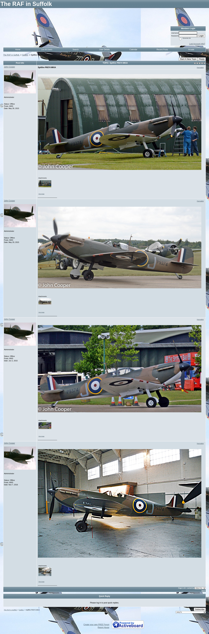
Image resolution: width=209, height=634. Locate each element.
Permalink (200, 67)
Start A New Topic (188, 59)
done (203, 590)
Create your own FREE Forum (96, 624)
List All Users (46, 49)
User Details (104, 49)
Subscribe (200, 609)
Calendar (133, 49)
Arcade (191, 49)
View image (41, 194)
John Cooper (9, 67)
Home (17, 49)
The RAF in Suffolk (11, 55)
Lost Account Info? (197, 44)
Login (201, 36)
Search (75, 49)
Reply (202, 59)
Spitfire (25, 55)
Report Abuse (103, 627)
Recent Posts (162, 49)
